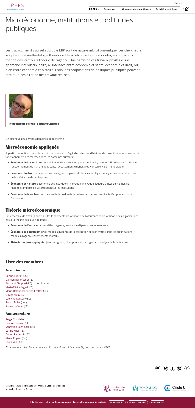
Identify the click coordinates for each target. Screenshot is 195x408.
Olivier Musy (13, 295)
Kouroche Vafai (14, 306)
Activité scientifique (166, 9)
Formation (109, 9)
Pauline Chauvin (15, 323)
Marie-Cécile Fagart (17, 287)
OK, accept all (116, 402)
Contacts (178, 3)
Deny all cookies (137, 402)
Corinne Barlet (14, 276)
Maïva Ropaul (13, 338)
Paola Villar (12, 342)
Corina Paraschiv (15, 334)
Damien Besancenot (17, 279)
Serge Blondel (14, 319)
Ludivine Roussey (16, 298)
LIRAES (93, 9)
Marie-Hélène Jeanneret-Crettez (24, 291)
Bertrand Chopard (48, 123)
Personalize (157, 402)
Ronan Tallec (13, 302)
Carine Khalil (13, 330)
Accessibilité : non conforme (19, 389)
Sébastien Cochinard (18, 327)
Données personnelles (33, 385)
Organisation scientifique (135, 9)
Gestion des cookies (56, 385)
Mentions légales (13, 385)
